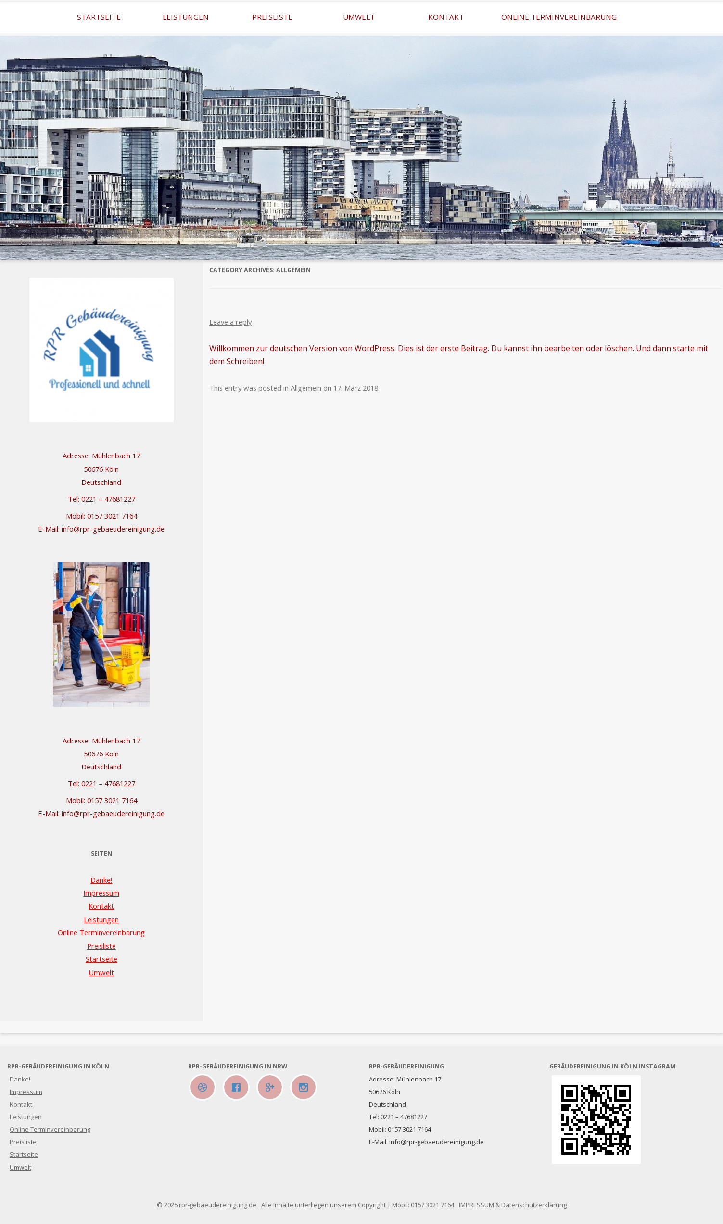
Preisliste (272, 17)
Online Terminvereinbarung (559, 17)
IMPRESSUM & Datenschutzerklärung (513, 1204)
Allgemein (306, 387)
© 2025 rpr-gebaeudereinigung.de (206, 1204)
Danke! (101, 880)
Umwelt (359, 17)
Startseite (99, 17)
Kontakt (446, 17)
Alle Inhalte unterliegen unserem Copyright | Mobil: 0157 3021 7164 (357, 1204)
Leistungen (186, 17)
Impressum (101, 893)
